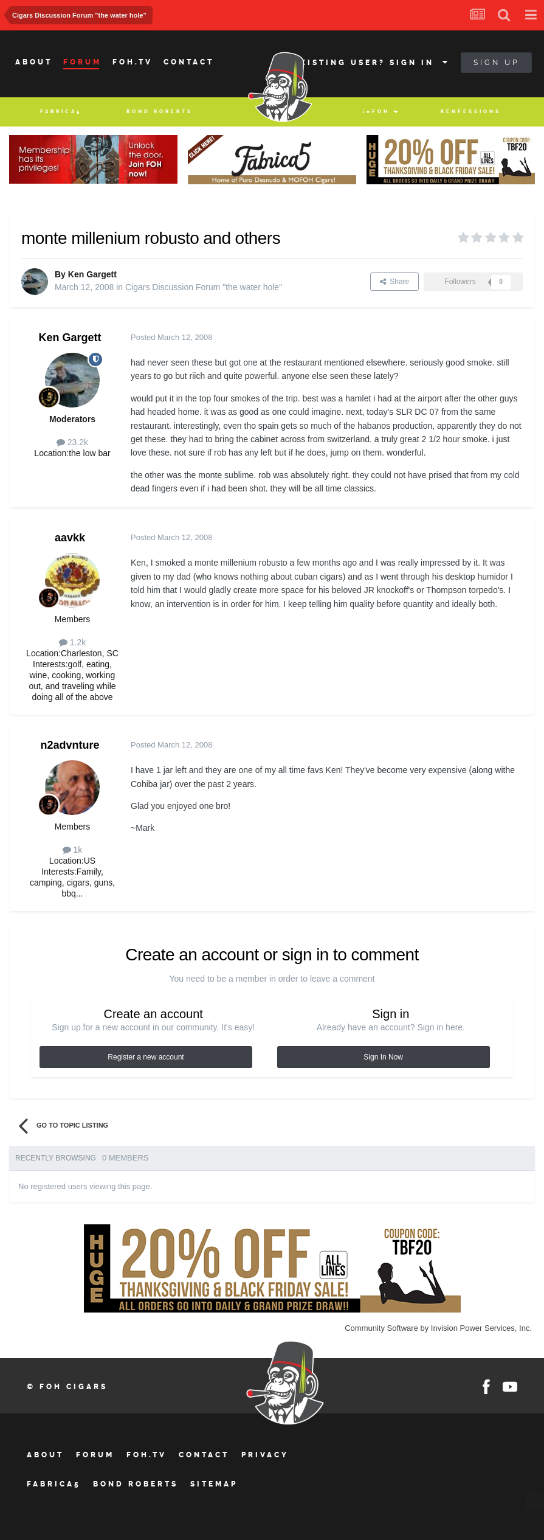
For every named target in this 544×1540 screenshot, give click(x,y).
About (33, 62)
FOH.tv (146, 1455)
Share (395, 281)
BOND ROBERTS (159, 111)
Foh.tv (132, 62)
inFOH (376, 111)
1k (73, 850)
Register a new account (146, 1057)
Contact (189, 62)
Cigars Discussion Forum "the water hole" (203, 287)
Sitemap (214, 1484)
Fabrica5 (60, 111)
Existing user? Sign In (372, 62)
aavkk (70, 538)
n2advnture (69, 745)
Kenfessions (471, 111)
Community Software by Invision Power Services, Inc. (438, 1328)
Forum (82, 62)
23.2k (72, 442)
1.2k (72, 642)
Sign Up (496, 62)
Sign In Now (383, 1057)
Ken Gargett (92, 274)
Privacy (265, 1455)
